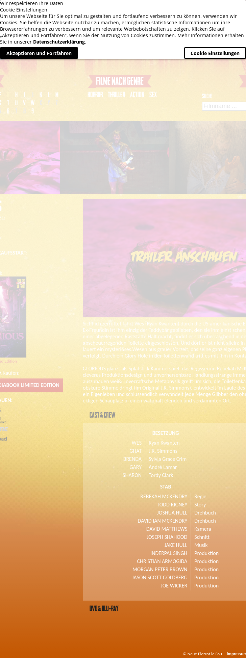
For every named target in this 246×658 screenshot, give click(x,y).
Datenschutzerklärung (59, 41)
